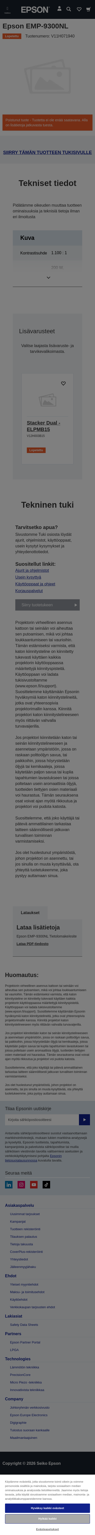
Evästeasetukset (47, 1529)
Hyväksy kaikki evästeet (47, 1508)
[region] (47, 1504)
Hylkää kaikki (47, 1518)
